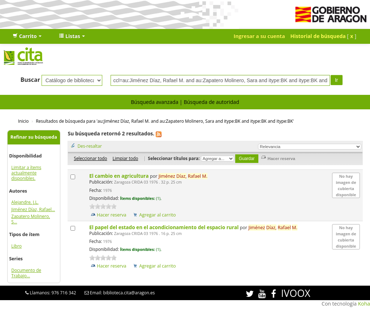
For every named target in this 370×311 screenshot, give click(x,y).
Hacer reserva (111, 215)
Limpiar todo (125, 158)
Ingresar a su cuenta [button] (259, 36)
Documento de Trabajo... (26, 273)
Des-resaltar (89, 146)
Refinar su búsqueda (33, 137)
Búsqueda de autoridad (211, 101)
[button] (27, 36)
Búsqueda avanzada (154, 101)
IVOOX (295, 293)
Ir (336, 80)
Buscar (30, 79)
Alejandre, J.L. (24, 202)
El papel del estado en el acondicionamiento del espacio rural (164, 227)
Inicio (23, 121)
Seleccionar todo (90, 158)
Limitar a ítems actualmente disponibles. (26, 172)
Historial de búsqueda (318, 36)
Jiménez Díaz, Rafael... (33, 209)
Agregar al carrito (157, 215)
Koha (364, 303)
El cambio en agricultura (119, 175)
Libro (16, 246)
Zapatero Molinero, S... (30, 219)
